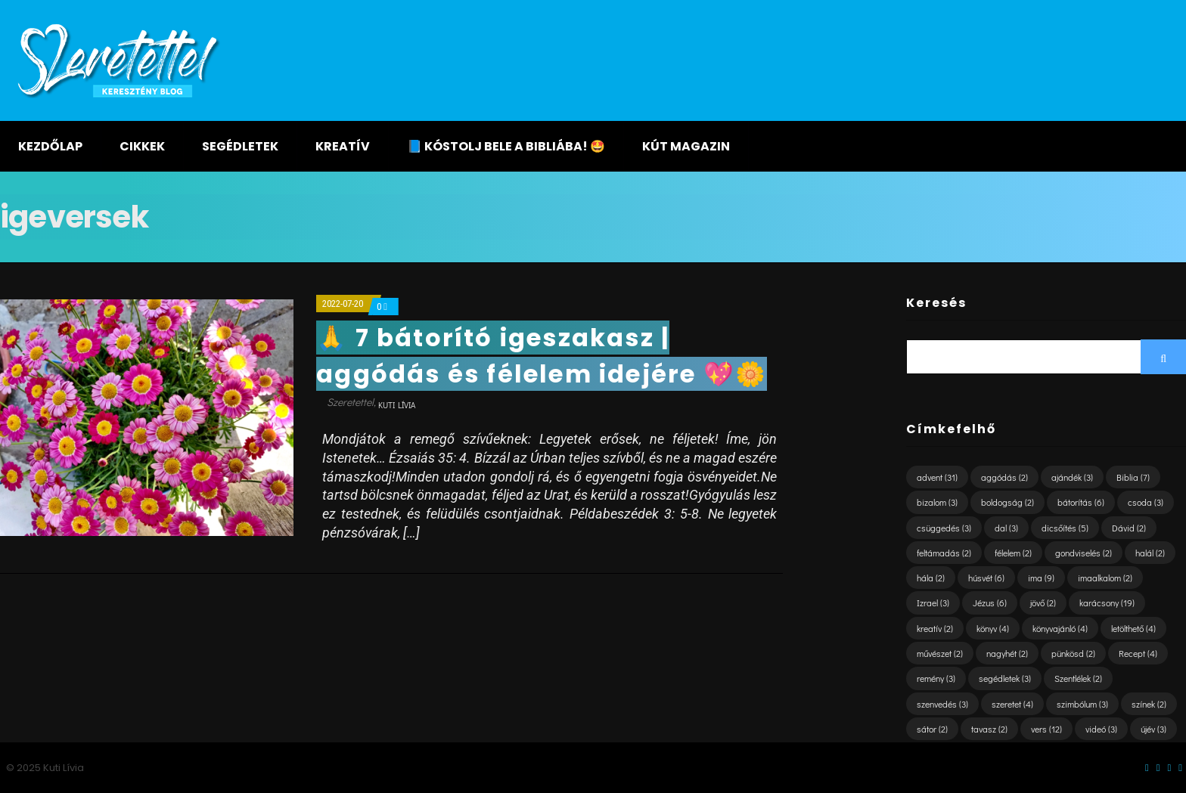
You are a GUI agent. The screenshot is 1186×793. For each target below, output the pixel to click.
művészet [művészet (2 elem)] (940, 653)
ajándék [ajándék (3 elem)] (1072, 477)
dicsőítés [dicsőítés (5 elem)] (1065, 528)
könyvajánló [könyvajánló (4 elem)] (1060, 628)
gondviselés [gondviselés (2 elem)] (1083, 553)
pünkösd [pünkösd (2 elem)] (1073, 653)
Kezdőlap (50, 146)
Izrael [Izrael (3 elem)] (933, 602)
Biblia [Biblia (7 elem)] (1133, 477)
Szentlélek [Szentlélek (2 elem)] (1078, 678)
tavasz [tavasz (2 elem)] (989, 729)
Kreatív (342, 146)
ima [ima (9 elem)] (1041, 578)
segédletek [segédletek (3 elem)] (1005, 678)
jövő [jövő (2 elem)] (1043, 602)
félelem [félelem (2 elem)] (1013, 553)
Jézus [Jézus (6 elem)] (990, 602)
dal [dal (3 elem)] (1006, 528)
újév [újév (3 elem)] (1153, 729)
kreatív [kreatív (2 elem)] (935, 628)
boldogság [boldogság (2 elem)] (1007, 502)
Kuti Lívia (396, 404)
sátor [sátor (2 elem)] (932, 729)
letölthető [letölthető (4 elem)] (1133, 628)
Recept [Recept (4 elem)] (1138, 653)
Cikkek (142, 146)
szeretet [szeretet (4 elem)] (1012, 704)
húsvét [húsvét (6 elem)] (986, 578)
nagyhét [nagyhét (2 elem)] (1007, 653)
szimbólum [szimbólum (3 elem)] (1082, 704)
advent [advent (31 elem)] (937, 477)
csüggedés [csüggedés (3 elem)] (944, 528)
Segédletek (240, 146)
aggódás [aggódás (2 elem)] (1004, 477)
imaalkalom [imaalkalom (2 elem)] (1105, 578)
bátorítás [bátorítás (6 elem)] (1080, 502)
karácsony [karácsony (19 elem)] (1107, 602)
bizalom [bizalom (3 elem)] (937, 502)
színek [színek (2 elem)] (1149, 704)
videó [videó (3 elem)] (1101, 729)
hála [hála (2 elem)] (931, 578)
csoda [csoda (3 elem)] (1145, 502)
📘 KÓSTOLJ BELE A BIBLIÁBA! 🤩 (506, 146)
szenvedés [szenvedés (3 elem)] (942, 704)
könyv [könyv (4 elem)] (992, 628)
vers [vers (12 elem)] (1046, 729)
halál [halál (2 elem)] (1150, 553)
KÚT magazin (686, 146)
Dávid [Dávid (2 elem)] (1129, 528)
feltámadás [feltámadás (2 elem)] (944, 553)
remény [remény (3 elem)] (936, 678)
